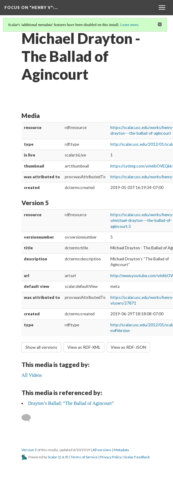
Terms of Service (84, 457)
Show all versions (41, 347)
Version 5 (29, 450)
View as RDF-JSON (128, 347)
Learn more (129, 24)
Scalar (52, 457)
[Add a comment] (28, 418)
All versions (101, 450)
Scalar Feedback (137, 457)
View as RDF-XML (84, 347)
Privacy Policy (111, 457)
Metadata (121, 450)
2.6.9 (63, 457)
